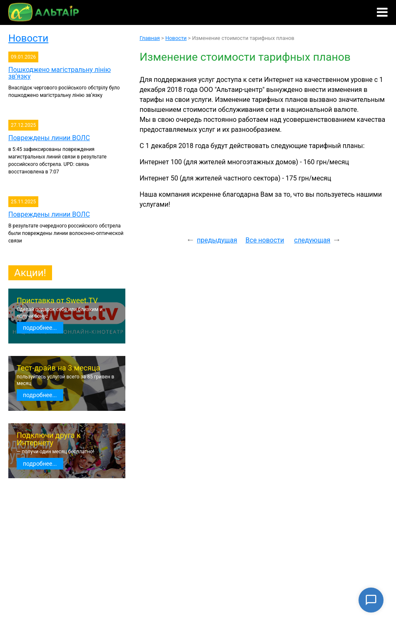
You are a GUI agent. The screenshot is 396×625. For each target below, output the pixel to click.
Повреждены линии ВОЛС (49, 138)
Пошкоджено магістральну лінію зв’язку (59, 73)
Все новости (265, 240)
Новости (28, 38)
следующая (312, 240)
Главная (149, 38)
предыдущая (217, 240)
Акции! (30, 273)
